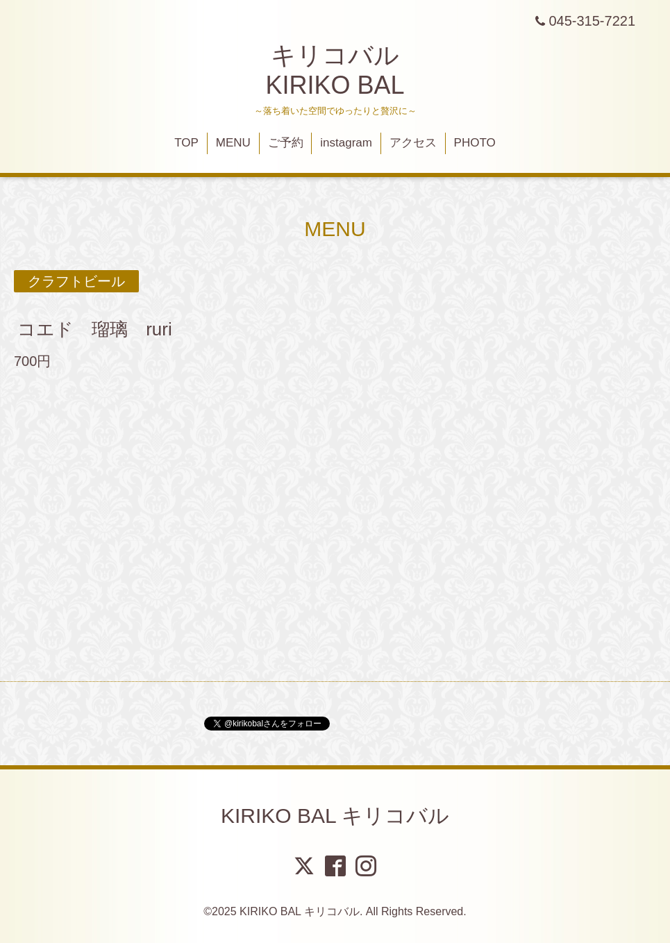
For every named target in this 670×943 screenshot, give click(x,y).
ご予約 (285, 142)
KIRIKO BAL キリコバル (335, 815)
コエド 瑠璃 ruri (94, 329)
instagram (346, 142)
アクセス (413, 142)
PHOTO (475, 142)
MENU (233, 142)
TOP (186, 142)
